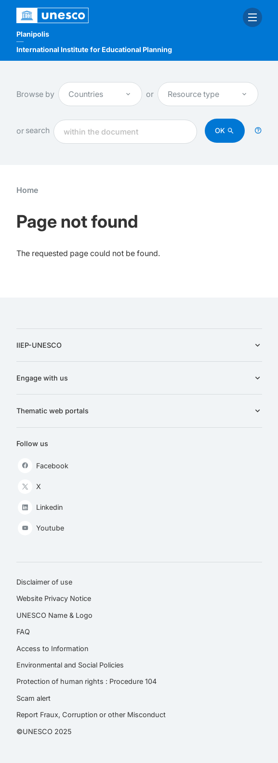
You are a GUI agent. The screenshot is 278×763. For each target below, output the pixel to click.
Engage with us (139, 377)
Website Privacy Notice (53, 598)
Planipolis (32, 34)
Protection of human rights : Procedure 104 (86, 681)
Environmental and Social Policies (70, 665)
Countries (100, 94)
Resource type (208, 94)
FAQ (23, 631)
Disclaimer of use (44, 582)
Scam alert (33, 698)
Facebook (43, 465)
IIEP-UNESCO (139, 345)
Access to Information (52, 648)
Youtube (41, 528)
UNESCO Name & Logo (54, 615)
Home (27, 190)
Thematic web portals (139, 410)
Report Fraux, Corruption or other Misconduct (91, 714)
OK (220, 130)
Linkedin (40, 507)
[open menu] (252, 17)
